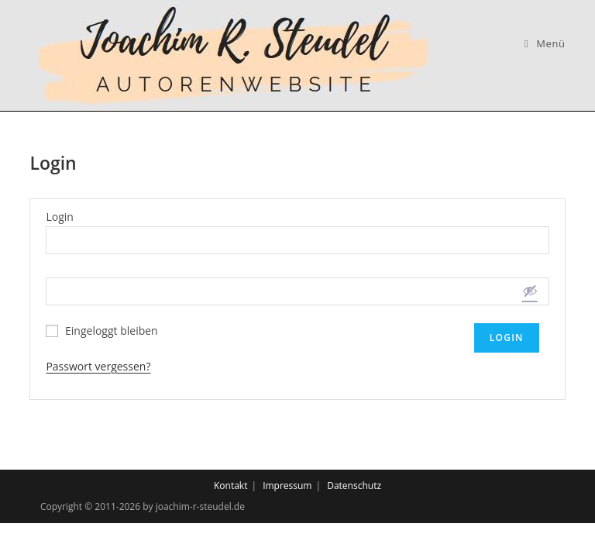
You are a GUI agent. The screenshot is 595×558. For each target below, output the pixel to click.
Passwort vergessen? (98, 366)
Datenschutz (354, 485)
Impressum (287, 485)
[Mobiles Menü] (545, 43)
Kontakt (230, 485)
